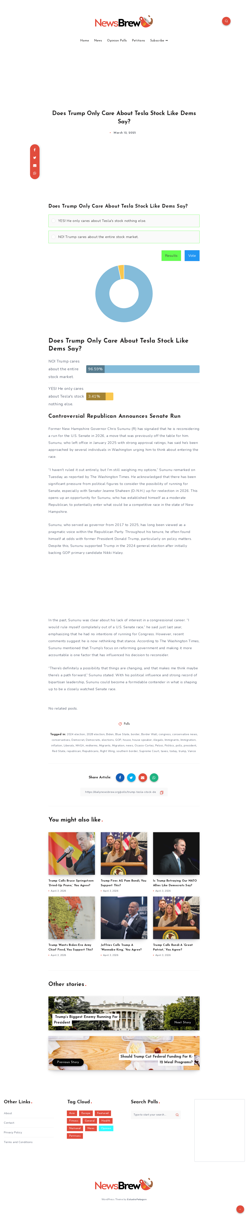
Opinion (106, 1128)
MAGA (80, 745)
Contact (9, 1123)
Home (84, 40)
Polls (127, 724)
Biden (110, 734)
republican (74, 751)
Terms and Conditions (18, 1142)
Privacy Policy (13, 1132)
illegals (158, 740)
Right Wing (107, 751)
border (135, 734)
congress (165, 734)
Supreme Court (149, 751)
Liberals (69, 745)
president (190, 745)
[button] (127, 221)
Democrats (93, 740)
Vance (192, 751)
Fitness (73, 1120)
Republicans (90, 751)
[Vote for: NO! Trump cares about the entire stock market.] (124, 237)
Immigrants (172, 740)
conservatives (61, 740)
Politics (169, 745)
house (127, 740)
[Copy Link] (124, 792)
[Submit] (177, 1115)
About (8, 1113)
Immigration (188, 740)
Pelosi (159, 745)
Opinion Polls (117, 40)
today (173, 751)
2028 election (96, 734)
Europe (85, 1113)
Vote (192, 255)
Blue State (122, 734)
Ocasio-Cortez (144, 745)
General (90, 1120)
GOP (118, 740)
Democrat (77, 740)
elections (108, 740)
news (129, 745)
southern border (127, 751)
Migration (118, 745)
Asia (72, 1113)
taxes (164, 751)
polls (179, 745)
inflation (56, 745)
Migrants (105, 745)
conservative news (184, 734)
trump (182, 751)
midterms (92, 745)
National (75, 1128)
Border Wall (149, 734)
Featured (103, 1113)
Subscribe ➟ (159, 40)
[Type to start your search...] (156, 1114)
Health (105, 1120)
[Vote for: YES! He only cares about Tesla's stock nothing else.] (124, 221)
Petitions (138, 40)
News (98, 40)
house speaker (142, 740)
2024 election (76, 734)
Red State (58, 751)
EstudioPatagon (136, 1199)
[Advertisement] (124, 72)
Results (171, 255)
